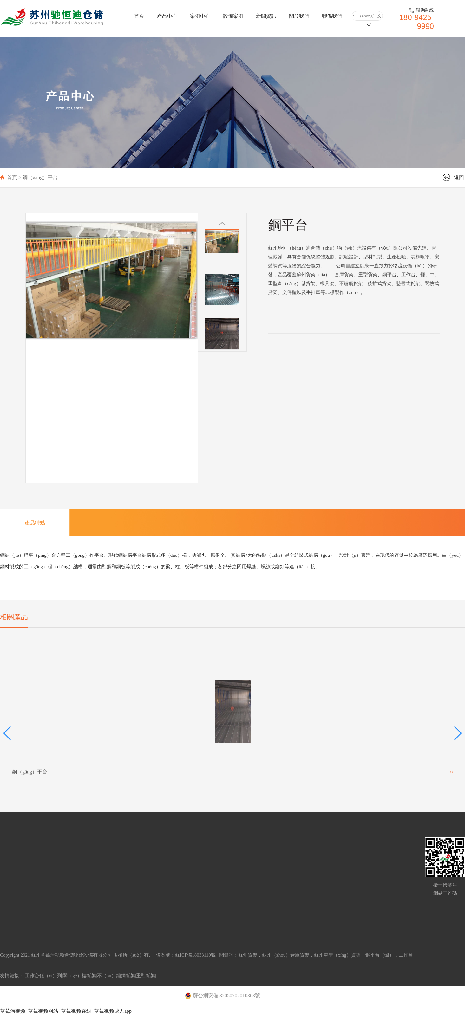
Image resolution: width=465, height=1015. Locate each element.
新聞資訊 (266, 16)
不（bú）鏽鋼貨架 (116, 975)
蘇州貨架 (247, 955)
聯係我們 (332, 16)
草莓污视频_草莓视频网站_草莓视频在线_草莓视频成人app (66, 1011)
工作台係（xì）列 (43, 975)
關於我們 (299, 16)
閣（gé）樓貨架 (79, 975)
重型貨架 (145, 975)
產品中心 (167, 16)
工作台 (406, 955)
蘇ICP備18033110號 (196, 955)
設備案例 (233, 16)
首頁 (139, 16)
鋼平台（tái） (379, 955)
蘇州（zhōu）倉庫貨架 (285, 955)
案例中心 (200, 16)
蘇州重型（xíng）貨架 (337, 955)
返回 (459, 177)
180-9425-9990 (416, 21)
